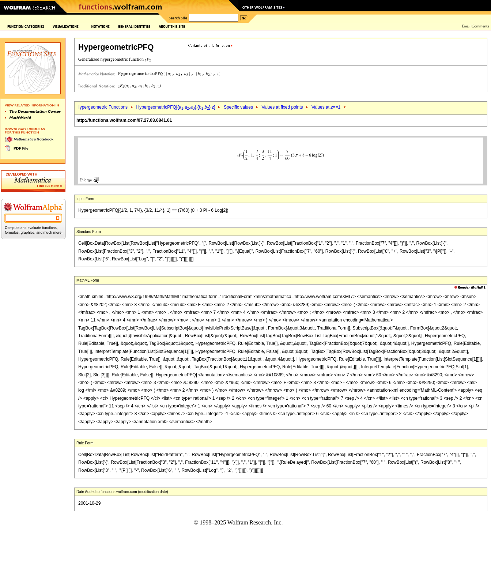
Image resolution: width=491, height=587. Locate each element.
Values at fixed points (282, 107)
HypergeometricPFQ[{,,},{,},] (175, 107)
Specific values (238, 107)
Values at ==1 (325, 107)
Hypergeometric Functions (102, 107)
